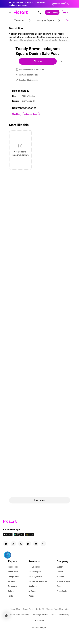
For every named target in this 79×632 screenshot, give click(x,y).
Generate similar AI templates (31, 69)
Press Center (62, 591)
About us (60, 576)
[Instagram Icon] (21, 543)
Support (60, 567)
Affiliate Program (64, 581)
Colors (11, 591)
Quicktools (32, 586)
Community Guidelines (40, 615)
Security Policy (64, 615)
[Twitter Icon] (13, 543)
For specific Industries (37, 581)
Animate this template (28, 75)
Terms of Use (15, 609)
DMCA (53, 615)
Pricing (31, 596)
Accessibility (39, 620)
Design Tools (13, 576)
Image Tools (13, 567)
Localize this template (28, 80)
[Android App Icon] (19, 535)
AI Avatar (32, 591)
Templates (12, 586)
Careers (60, 572)
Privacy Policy (28, 609)
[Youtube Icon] (35, 543)
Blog (59, 586)
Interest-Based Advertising (19, 615)
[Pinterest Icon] (43, 543)
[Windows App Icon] (29, 535)
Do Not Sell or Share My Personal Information (52, 609)
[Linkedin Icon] (28, 543)
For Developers (34, 572)
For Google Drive (35, 576)
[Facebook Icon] (6, 543)
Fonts (10, 596)
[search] (39, 12)
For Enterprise (34, 567)
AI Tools (11, 581)
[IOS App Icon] (8, 535)
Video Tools (13, 572)
